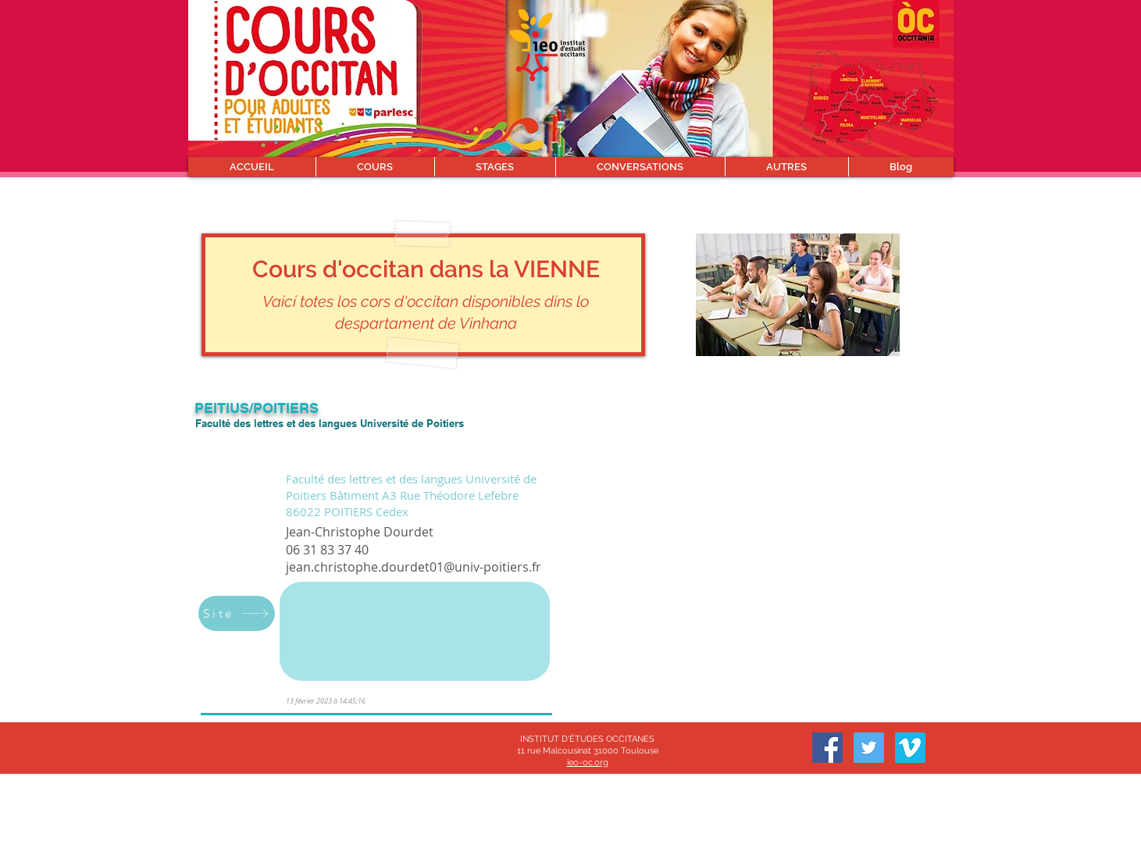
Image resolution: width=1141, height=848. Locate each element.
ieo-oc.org (587, 762)
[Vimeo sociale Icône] (910, 747)
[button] (375, 166)
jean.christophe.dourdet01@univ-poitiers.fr (413, 566)
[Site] (236, 613)
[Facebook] (827, 747)
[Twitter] (869, 747)
